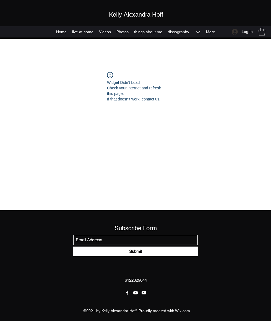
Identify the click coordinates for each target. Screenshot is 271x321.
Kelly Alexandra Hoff (136, 14)
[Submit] (135, 251)
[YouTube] (135, 293)
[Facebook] (127, 293)
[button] (262, 32)
